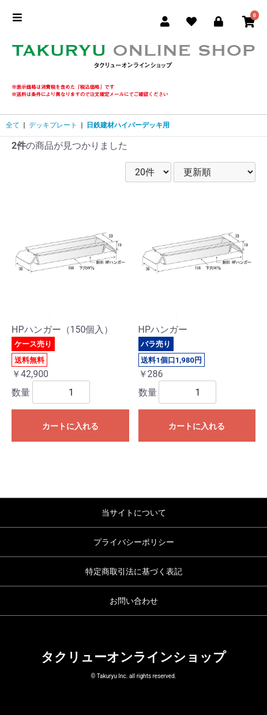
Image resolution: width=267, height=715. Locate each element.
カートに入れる (70, 426)
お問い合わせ (134, 600)
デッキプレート (53, 125)
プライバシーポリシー (133, 542)
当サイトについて (133, 512)
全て (13, 125)
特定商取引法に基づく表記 (133, 571)
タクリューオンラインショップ (133, 657)
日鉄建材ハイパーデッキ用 (128, 125)
